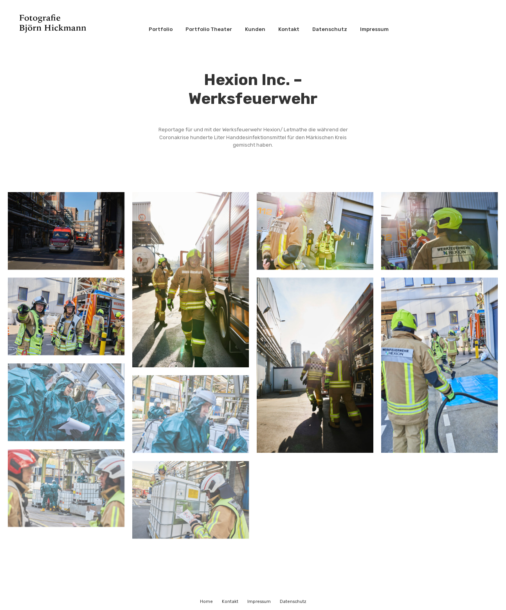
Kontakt (288, 29)
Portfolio (161, 29)
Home (206, 601)
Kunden (255, 29)
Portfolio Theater (208, 29)
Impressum (374, 29)
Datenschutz (329, 29)
